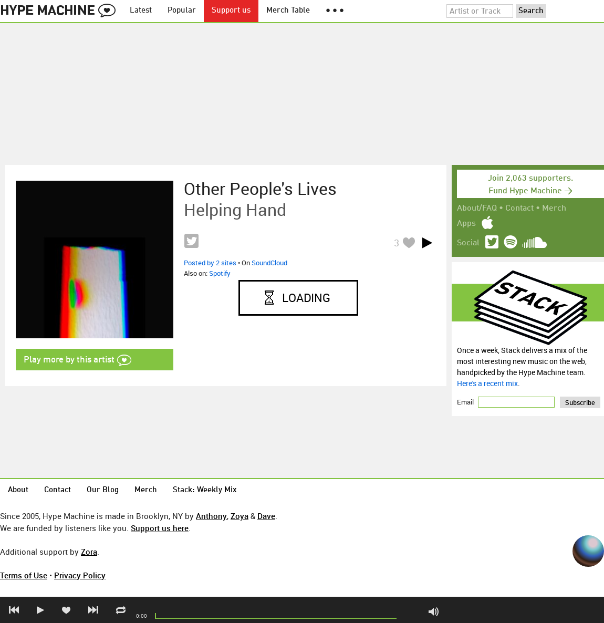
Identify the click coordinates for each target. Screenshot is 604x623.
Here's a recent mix (487, 383)
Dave (266, 516)
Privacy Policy (80, 575)
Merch (554, 208)
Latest (141, 11)
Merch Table (288, 11)
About (18, 490)
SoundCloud (269, 262)
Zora (89, 551)
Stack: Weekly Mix (205, 490)
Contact (519, 208)
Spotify (220, 273)
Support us (231, 11)
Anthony (211, 516)
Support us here (160, 528)
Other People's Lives (260, 188)
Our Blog (103, 490)
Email (466, 402)
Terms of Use (23, 575)
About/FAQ (477, 208)
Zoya (239, 516)
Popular (182, 11)
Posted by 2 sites (210, 262)
